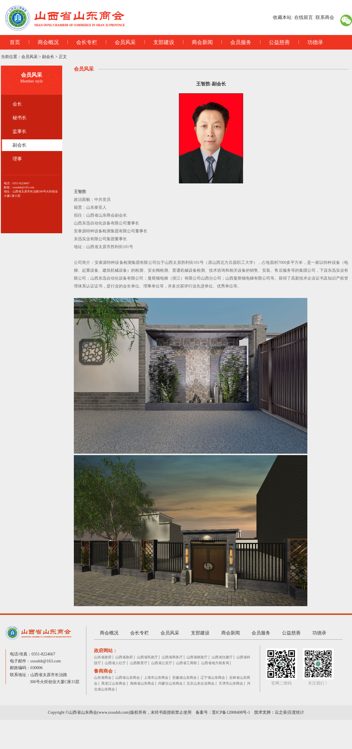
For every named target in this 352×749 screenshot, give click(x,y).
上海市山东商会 (156, 678)
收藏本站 (282, 17)
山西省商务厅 (172, 657)
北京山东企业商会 (201, 683)
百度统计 (296, 712)
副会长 (48, 57)
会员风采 (121, 42)
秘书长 (20, 117)
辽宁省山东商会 (213, 678)
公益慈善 (275, 42)
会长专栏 (82, 42)
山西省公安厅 (161, 663)
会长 (17, 103)
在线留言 (303, 17)
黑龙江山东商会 (113, 683)
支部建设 (159, 42)
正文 (63, 57)
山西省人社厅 (115, 663)
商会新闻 (198, 42)
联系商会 (325, 17)
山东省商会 (102, 678)
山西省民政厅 (147, 657)
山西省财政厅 (197, 657)
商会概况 (44, 42)
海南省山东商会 (142, 683)
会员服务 (236, 42)
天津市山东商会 (231, 683)
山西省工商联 (186, 663)
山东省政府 (102, 657)
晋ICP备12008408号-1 (231, 712)
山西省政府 (124, 657)
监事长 (20, 131)
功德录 (311, 42)
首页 (15, 42)
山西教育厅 (138, 663)
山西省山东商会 (127, 678)
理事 (17, 158)
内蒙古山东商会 (170, 683)
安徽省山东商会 (184, 678)
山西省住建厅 (222, 657)
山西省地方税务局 (215, 663)
